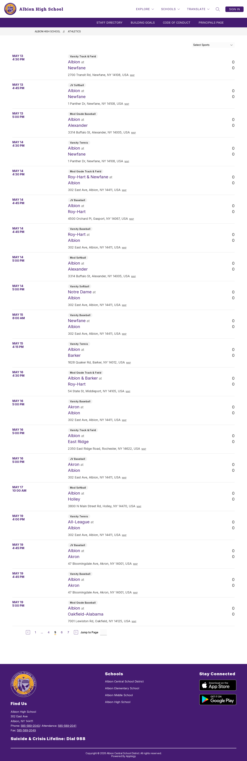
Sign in (234, 9)
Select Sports (201, 44)
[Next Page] (76, 632)
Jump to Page (89, 632)
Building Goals (143, 22)
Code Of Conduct (176, 22)
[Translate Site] (198, 9)
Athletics (74, 31)
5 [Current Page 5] (55, 632)
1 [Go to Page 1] (35, 632)
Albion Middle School (119, 695)
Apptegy (131, 756)
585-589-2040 (30, 725)
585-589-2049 (26, 730)
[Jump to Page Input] (103, 632)
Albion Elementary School (122, 688)
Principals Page (211, 22)
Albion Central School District (124, 681)
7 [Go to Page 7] (68, 632)
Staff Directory (109, 22)
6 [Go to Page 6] (62, 632)
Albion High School (47, 31)
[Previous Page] (28, 632)
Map (132, 75)
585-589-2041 (67, 725)
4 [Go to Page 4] (49, 632)
